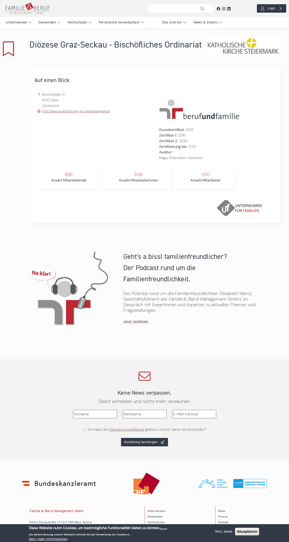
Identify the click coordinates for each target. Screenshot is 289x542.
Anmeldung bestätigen (140, 442)
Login (271, 8)
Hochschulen (77, 22)
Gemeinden (47, 22)
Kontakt (223, 522)
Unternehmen (16, 22)
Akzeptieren (247, 532)
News (222, 511)
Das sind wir (172, 22)
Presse (223, 516)
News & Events (205, 22)
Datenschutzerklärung (126, 429)
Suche (203, 8)
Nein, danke (223, 532)
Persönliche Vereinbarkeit (119, 22)
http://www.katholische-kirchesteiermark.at (76, 111)
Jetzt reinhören (135, 321)
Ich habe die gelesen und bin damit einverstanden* (147, 429)
